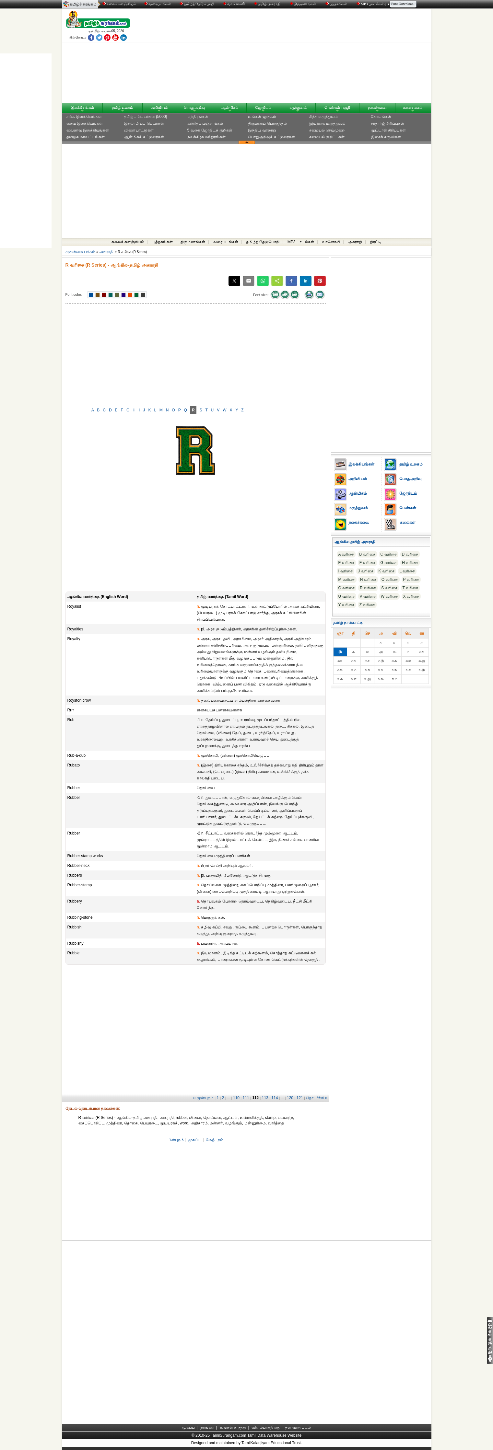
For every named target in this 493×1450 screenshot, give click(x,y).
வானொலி (234, 4)
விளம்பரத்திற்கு (266, 1427)
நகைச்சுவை (377, 107)
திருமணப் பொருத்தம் (267, 123)
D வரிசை (410, 554)
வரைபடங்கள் (157, 4)
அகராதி (355, 242)
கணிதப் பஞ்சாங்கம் (205, 123)
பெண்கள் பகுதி (337, 107)
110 (236, 1098)
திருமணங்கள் (303, 4)
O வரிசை (389, 579)
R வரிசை (368, 588)
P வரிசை (411, 579)
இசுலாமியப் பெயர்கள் (144, 123)
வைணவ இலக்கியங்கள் (87, 130)
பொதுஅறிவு (194, 107)
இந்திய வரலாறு (262, 130)
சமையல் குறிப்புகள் (327, 137)
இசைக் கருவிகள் (386, 137)
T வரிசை (410, 588)
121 (300, 1098)
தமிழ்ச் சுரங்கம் (83, 4)
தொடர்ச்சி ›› (316, 1098)
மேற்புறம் (214, 1140)
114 (274, 1098)
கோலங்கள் (381, 116)
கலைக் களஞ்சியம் (119, 4)
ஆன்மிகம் (229, 107)
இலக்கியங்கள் (82, 107)
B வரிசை (367, 554)
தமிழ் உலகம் (122, 107)
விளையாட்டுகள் (139, 130)
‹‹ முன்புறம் (203, 1098)
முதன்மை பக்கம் (80, 251)
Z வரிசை (367, 605)
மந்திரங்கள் (197, 116)
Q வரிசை (346, 588)
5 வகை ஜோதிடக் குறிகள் (210, 130)
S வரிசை (389, 588)
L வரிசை (407, 571)
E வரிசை (346, 562)
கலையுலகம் (412, 107)
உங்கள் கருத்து (233, 1427)
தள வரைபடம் (298, 1427)
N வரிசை (368, 579)
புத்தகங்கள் (337, 4)
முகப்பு (194, 1140)
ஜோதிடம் (263, 107)
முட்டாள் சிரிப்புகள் (388, 130)
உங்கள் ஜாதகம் (262, 116)
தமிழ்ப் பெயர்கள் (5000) (145, 116)
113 (265, 1098)
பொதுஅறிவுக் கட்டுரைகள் (271, 137)
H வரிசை (410, 562)
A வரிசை (346, 554)
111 (246, 1098)
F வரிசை (367, 562)
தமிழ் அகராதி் (268, 4)
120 (290, 1098)
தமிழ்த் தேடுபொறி (197, 4)
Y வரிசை (346, 605)
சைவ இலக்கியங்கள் (84, 123)
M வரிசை (346, 579)
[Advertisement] (309, 57)
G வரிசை (389, 562)
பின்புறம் (176, 1140)
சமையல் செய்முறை (327, 130)
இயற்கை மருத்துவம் (327, 123)
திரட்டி (375, 242)
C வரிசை (389, 554)
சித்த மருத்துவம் (323, 116)
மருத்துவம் (297, 107)
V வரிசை (368, 596)
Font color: (73, 294)
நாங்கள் (207, 1427)
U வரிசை (346, 596)
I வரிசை (345, 571)
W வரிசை (389, 596)
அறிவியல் (159, 107)
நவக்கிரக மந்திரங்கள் (206, 137)
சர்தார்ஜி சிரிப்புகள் (387, 123)
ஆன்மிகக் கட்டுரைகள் (144, 137)
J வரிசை (365, 571)
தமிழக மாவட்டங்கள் (85, 137)
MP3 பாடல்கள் (371, 4)
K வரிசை (386, 571)
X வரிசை (411, 596)
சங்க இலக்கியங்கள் (84, 116)
